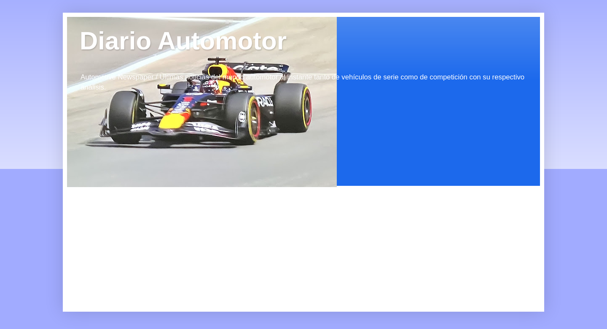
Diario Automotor (183, 41)
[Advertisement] (143, 240)
